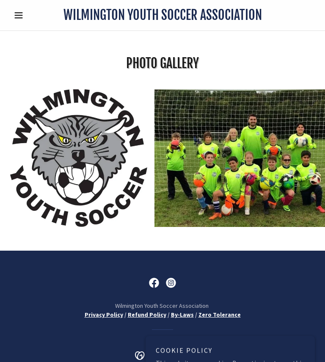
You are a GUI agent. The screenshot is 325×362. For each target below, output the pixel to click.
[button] (33, 15)
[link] (162, 17)
